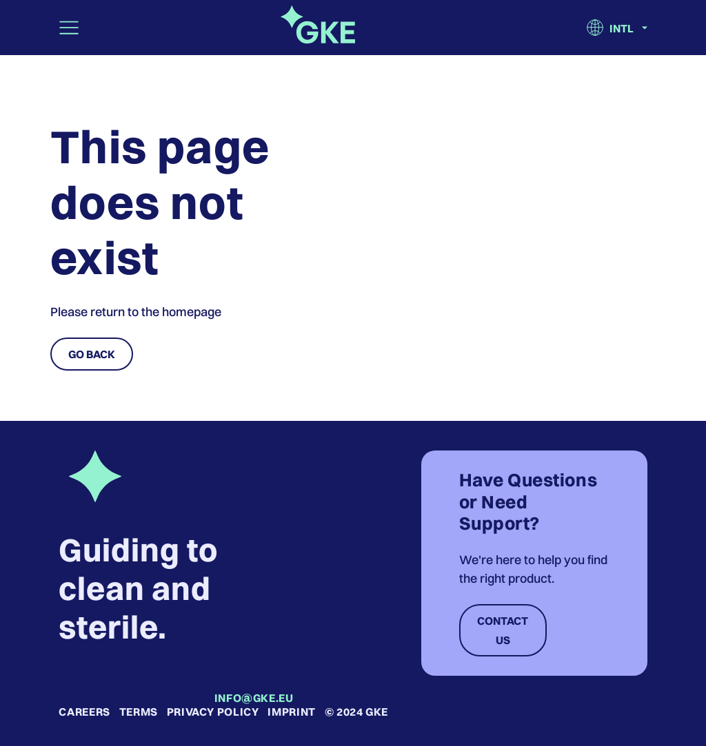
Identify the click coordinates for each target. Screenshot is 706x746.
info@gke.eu (254, 697)
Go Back (91, 354)
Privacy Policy (213, 711)
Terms (138, 711)
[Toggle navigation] (69, 27)
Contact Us (502, 630)
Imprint (291, 711)
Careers (84, 711)
